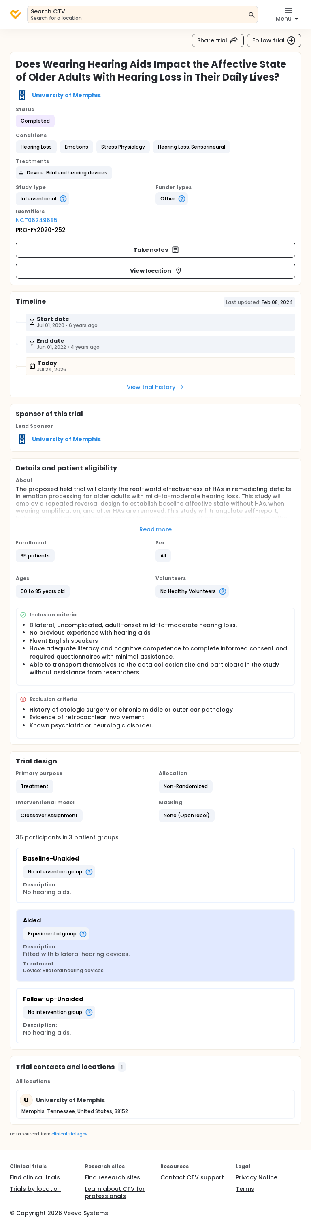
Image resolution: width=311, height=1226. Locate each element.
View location (156, 271)
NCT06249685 (37, 220)
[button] (36, 146)
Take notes (156, 250)
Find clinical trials (35, 1177)
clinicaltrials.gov (69, 1134)
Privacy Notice (256, 1177)
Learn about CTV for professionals (115, 1192)
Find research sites (112, 1177)
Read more (155, 529)
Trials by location (35, 1188)
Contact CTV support (192, 1177)
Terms (245, 1188)
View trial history (155, 387)
